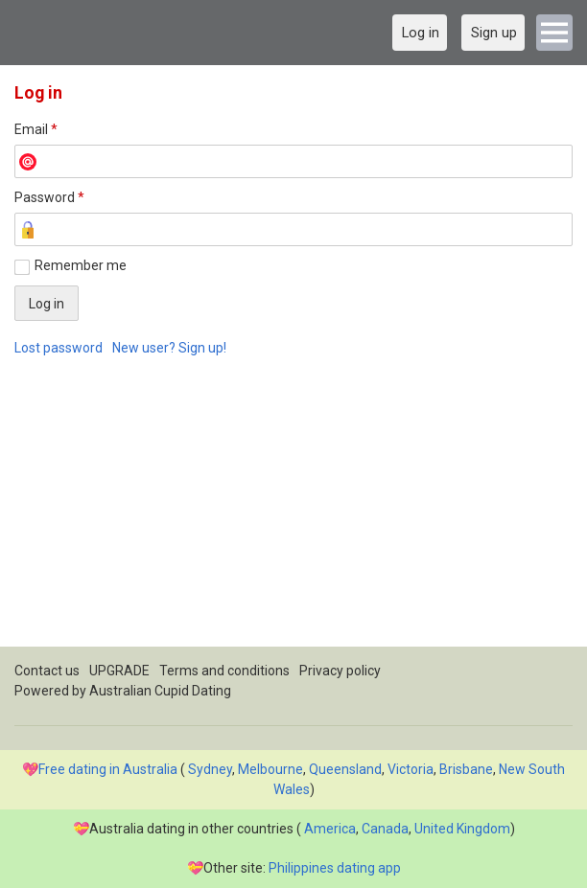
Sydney (210, 769)
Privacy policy (340, 670)
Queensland (345, 769)
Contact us (47, 670)
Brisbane (466, 769)
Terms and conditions (224, 670)
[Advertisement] (293, 512)
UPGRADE (119, 670)
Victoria (410, 769)
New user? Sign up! (169, 347)
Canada (385, 828)
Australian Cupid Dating (160, 690)
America (330, 828)
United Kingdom (462, 828)
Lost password (58, 347)
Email (36, 129)
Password (49, 197)
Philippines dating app (335, 868)
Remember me (81, 265)
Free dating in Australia (107, 769)
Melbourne (270, 769)
